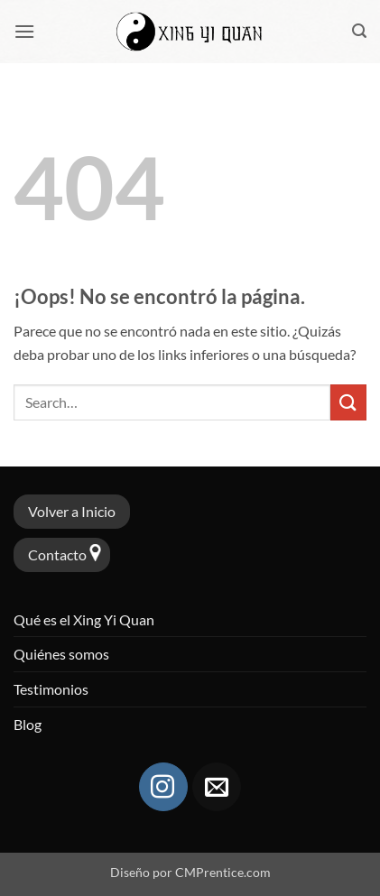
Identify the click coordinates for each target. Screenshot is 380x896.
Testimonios (51, 688)
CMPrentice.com (223, 872)
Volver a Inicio (72, 511)
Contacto (57, 554)
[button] (24, 31)
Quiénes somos (61, 653)
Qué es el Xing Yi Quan (84, 619)
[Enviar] (348, 402)
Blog (28, 724)
